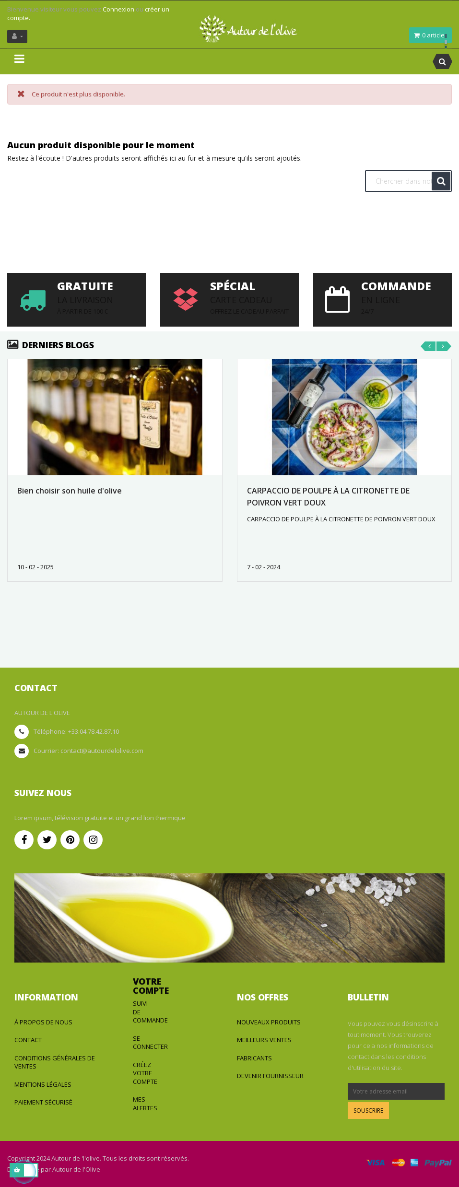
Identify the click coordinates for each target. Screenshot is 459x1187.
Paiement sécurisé (43, 1102)
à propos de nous (43, 1022)
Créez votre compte (145, 1073)
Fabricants (254, 1058)
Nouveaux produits (269, 1022)
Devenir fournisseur (270, 1075)
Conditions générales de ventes (54, 1062)
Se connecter (150, 1042)
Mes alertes (145, 1103)
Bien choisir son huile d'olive (69, 490)
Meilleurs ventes (264, 1039)
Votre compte (151, 986)
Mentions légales (42, 1084)
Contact (28, 1039)
